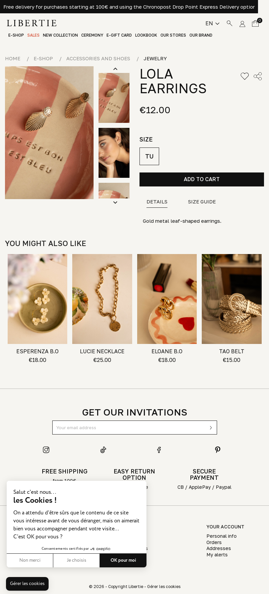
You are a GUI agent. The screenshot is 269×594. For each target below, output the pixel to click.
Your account (225, 526)
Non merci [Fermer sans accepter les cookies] (30, 560)
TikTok (103, 449)
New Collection (60, 35)
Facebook (160, 449)
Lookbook (146, 35)
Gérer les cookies (163, 586)
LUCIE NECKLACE (102, 351)
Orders (214, 542)
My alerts (217, 554)
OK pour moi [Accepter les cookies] (123, 560)
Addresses (218, 548)
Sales (33, 35)
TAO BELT (231, 351)
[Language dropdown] (212, 23)
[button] (27, 584)
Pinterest (217, 449)
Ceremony (92, 35)
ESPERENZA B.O (37, 351)
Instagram (46, 449)
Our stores (173, 35)
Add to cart (202, 179)
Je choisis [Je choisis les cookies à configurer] (76, 560)
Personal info (221, 536)
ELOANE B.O (166, 351)
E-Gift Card (119, 35)
